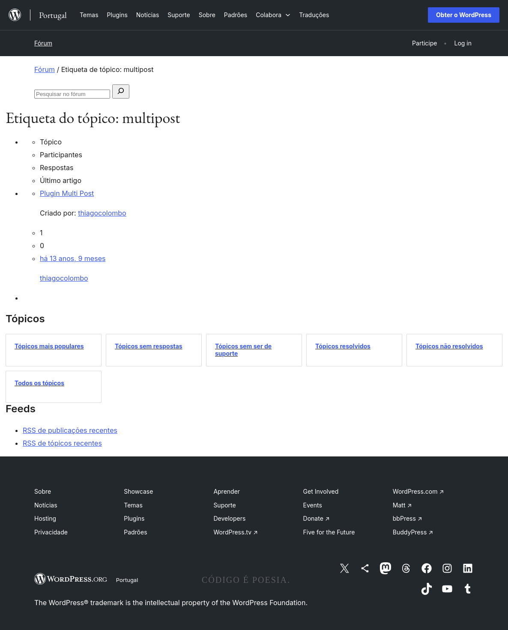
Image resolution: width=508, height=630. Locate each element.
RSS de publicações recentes (70, 430)
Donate (316, 518)
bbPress (407, 518)
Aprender (226, 491)
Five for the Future (329, 532)
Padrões (135, 532)
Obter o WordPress (463, 14)
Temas (133, 505)
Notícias (45, 505)
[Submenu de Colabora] (273, 15)
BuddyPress (413, 532)
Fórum (43, 43)
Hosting (45, 518)
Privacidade (51, 532)
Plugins (134, 518)
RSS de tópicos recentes (62, 443)
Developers (229, 518)
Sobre (42, 491)
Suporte (224, 505)
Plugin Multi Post (67, 193)
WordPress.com (418, 491)
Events (312, 505)
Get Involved (321, 491)
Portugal (127, 579)
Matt (402, 505)
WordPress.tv (235, 532)
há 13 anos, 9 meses (72, 258)
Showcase (138, 491)
